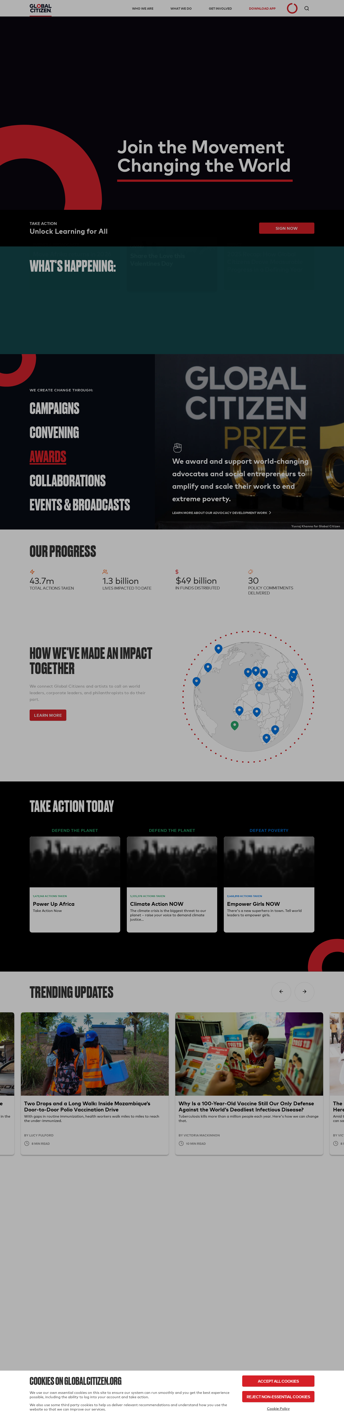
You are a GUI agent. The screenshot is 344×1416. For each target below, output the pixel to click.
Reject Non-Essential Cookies (278, 1396)
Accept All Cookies (278, 1381)
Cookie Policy (278, 1409)
